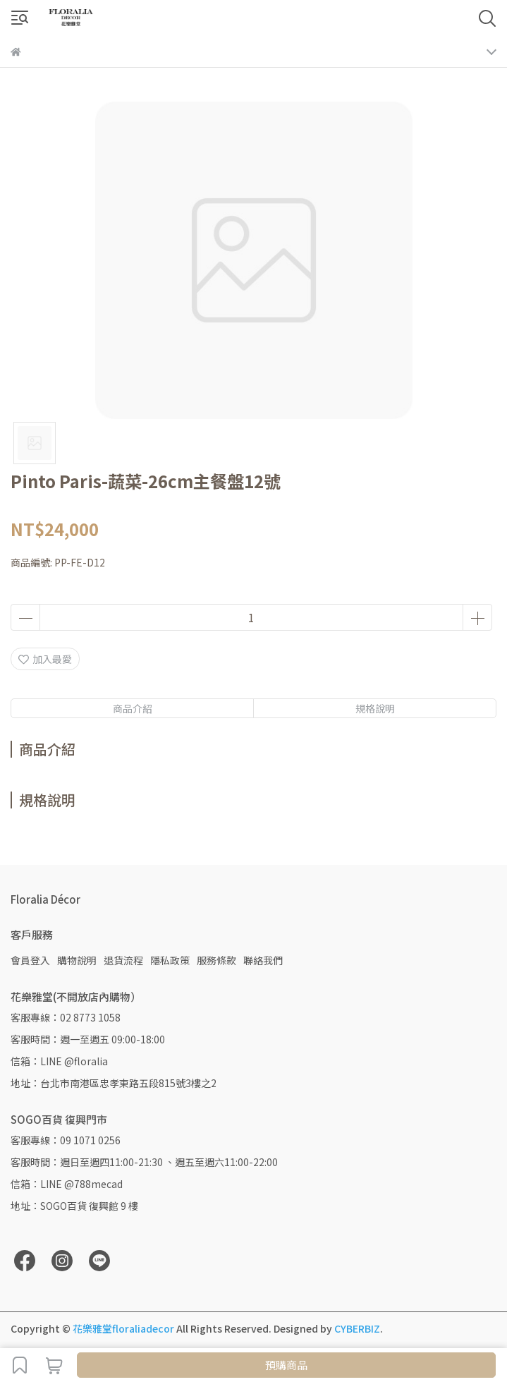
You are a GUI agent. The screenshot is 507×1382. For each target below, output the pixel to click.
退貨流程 (123, 960)
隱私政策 (170, 960)
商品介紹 (132, 708)
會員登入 (30, 960)
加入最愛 (45, 659)
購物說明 (77, 960)
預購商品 (286, 1364)
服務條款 (216, 960)
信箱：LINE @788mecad (67, 1184)
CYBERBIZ (357, 1328)
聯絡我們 (263, 960)
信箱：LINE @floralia (59, 1061)
